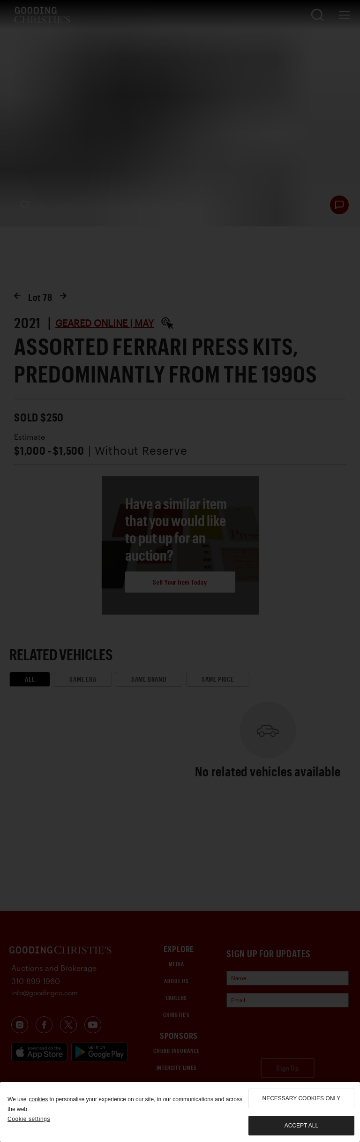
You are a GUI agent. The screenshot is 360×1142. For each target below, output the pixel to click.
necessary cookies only (301, 1098)
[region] (180, 1112)
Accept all (301, 1125)
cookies (38, 1099)
